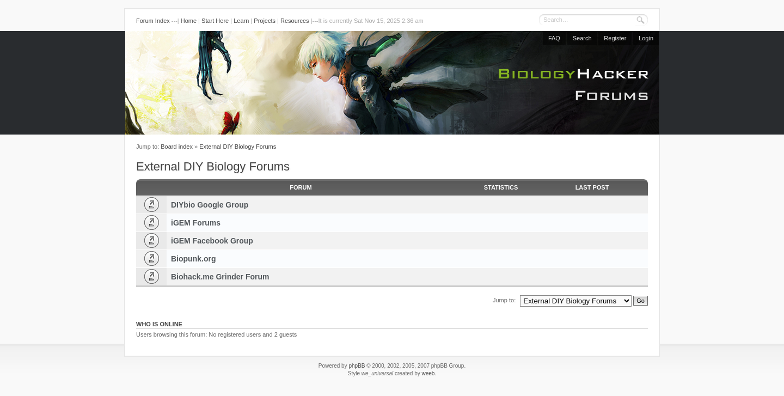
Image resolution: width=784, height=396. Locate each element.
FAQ (554, 38)
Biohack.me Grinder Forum (220, 276)
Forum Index (153, 20)
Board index (177, 146)
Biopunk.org (193, 258)
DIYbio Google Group (209, 204)
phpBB (356, 366)
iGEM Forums (195, 222)
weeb (427, 373)
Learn (241, 20)
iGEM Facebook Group (212, 240)
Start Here (215, 20)
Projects (264, 20)
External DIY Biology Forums (237, 146)
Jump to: (504, 300)
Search (582, 38)
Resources (294, 20)
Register (615, 38)
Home (189, 20)
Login (646, 38)
